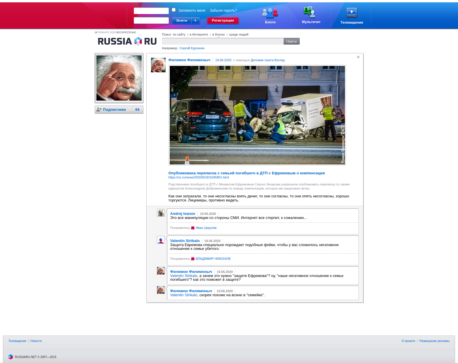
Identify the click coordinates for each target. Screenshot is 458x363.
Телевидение (17, 341)
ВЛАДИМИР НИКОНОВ (213, 258)
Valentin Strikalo (183, 275)
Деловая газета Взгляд (268, 60)
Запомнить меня (191, 10)
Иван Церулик (206, 227)
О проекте (408, 341)
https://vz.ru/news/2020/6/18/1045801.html (199, 177)
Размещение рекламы (434, 341)
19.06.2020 (223, 60)
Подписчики (114, 109)
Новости (36, 341)
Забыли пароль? (223, 10)
